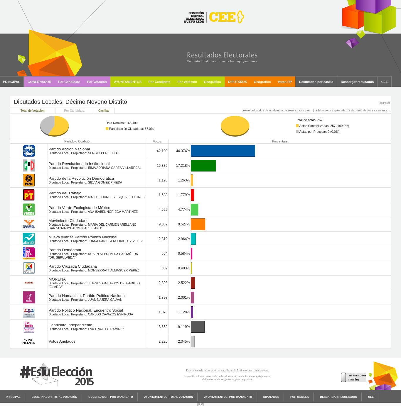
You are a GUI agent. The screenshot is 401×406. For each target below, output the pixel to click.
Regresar (384, 102)
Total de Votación (33, 110)
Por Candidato (74, 110)
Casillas (103, 110)
